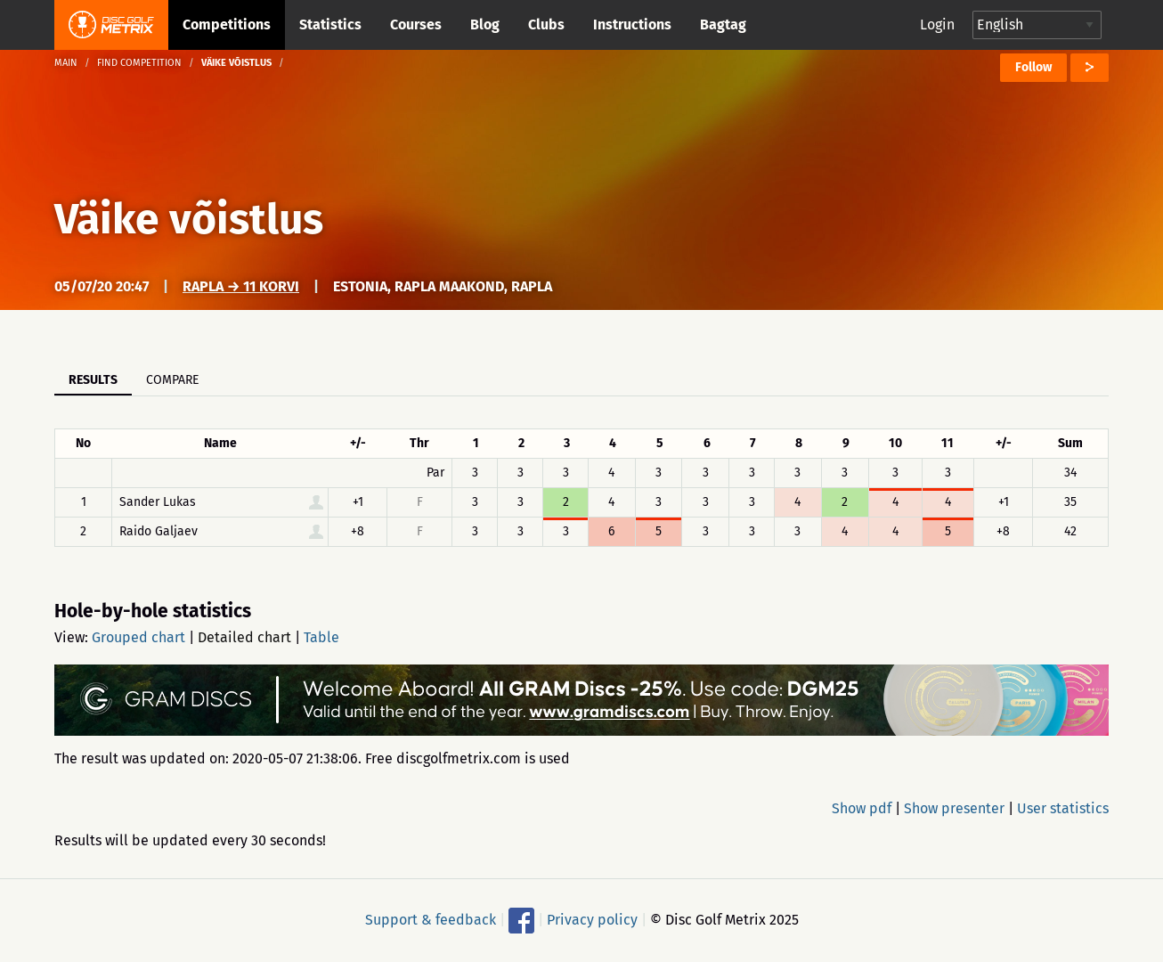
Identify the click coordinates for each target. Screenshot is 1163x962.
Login (937, 24)
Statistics (330, 24)
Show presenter (954, 808)
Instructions (632, 24)
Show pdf (861, 808)
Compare (172, 379)
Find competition (139, 63)
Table (321, 637)
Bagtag (723, 24)
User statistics (1063, 808)
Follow (1033, 67)
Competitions (227, 24)
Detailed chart (244, 637)
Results (93, 379)
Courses (416, 24)
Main (65, 63)
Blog (485, 24)
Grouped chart (138, 637)
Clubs (546, 24)
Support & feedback (430, 919)
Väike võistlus (188, 219)
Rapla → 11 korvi (241, 286)
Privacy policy (592, 919)
